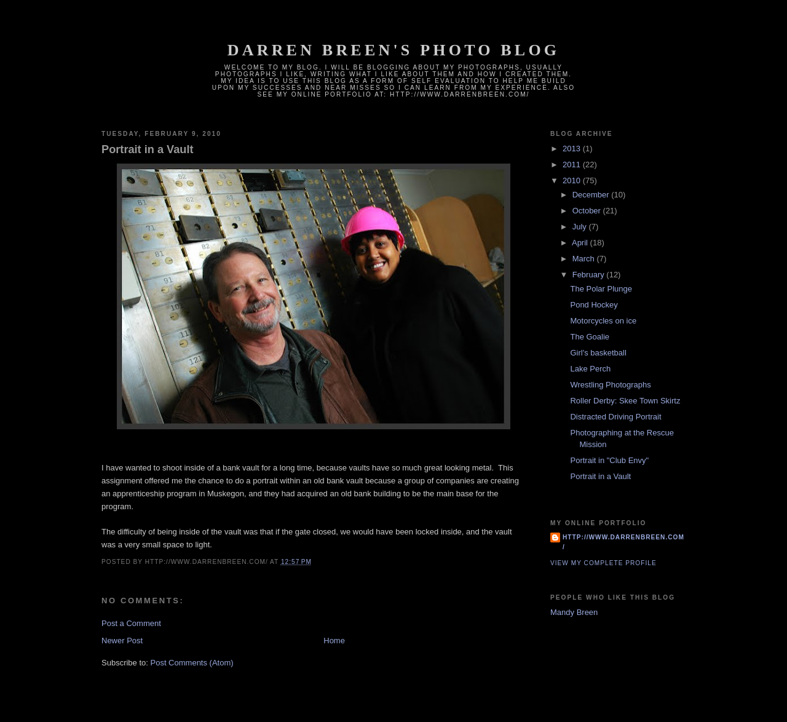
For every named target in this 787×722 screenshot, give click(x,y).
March (584, 258)
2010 (573, 180)
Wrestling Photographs (610, 384)
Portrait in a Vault (147, 149)
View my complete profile (603, 563)
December (592, 194)
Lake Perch (590, 368)
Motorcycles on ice (603, 320)
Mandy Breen (574, 612)
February (589, 274)
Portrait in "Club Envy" (609, 460)
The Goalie (589, 336)
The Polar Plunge (600, 288)
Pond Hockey (593, 304)
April (581, 242)
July (580, 226)
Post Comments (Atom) (192, 662)
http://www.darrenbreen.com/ (623, 542)
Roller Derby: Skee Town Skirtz (625, 400)
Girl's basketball (598, 352)
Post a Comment (131, 623)
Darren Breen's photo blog (393, 50)
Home (334, 640)
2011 (573, 164)
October (587, 210)
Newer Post (122, 640)
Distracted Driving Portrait (615, 416)
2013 (573, 148)
